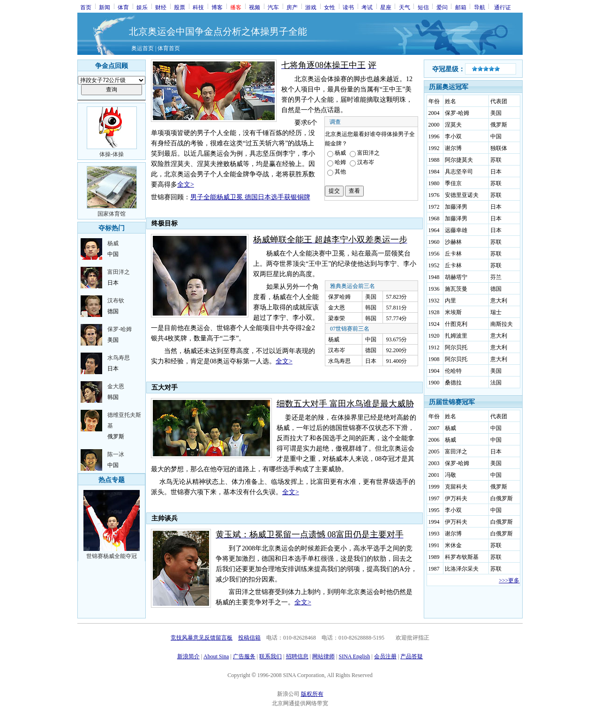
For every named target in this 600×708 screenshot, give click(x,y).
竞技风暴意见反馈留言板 (201, 637)
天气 (404, 7)
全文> (185, 184)
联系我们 (270, 656)
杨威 (113, 243)
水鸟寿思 (118, 357)
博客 (217, 7)
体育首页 (169, 48)
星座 (385, 7)
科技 (198, 7)
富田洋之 (118, 272)
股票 (179, 7)
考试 (367, 7)
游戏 (310, 7)
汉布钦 (115, 300)
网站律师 (323, 656)
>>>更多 (509, 580)
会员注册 (385, 656)
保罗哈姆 (339, 297)
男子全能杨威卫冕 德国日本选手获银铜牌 (250, 197)
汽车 (273, 7)
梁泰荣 (336, 318)
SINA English (354, 656)
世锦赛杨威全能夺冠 (111, 556)
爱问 (442, 7)
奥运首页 (142, 48)
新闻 (104, 7)
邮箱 (460, 7)
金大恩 (115, 386)
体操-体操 (111, 154)
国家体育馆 (112, 214)
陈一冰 (115, 454)
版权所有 (312, 694)
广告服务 (244, 656)
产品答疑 (411, 656)
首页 (85, 7)
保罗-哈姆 (119, 329)
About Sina (216, 656)
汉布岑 (336, 350)
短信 (423, 7)
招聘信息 (297, 656)
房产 (292, 7)
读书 (348, 7)
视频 (254, 7)
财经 (160, 7)
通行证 (502, 7)
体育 (123, 7)
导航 (479, 7)
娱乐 (142, 7)
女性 (329, 7)
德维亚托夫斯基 (124, 420)
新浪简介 (188, 656)
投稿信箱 (249, 637)
